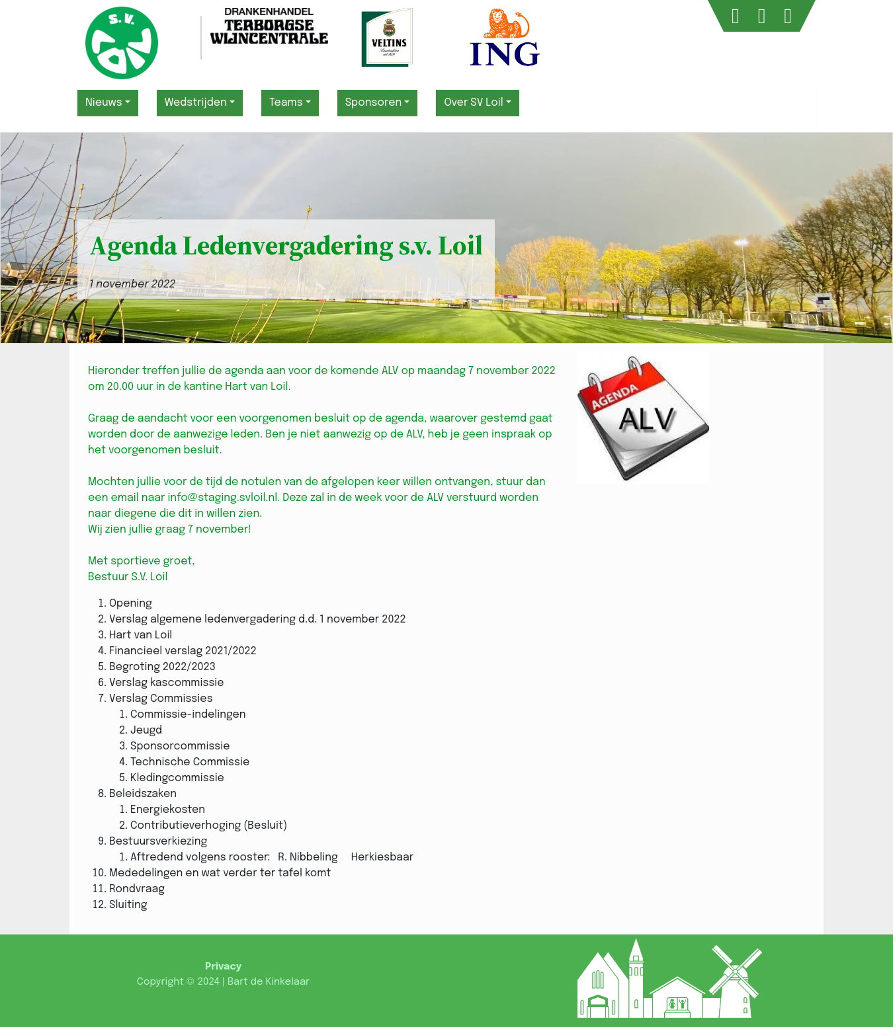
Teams (286, 102)
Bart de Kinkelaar (269, 982)
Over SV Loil (473, 102)
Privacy (223, 967)
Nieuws (103, 102)
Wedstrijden (196, 102)
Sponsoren (373, 102)
